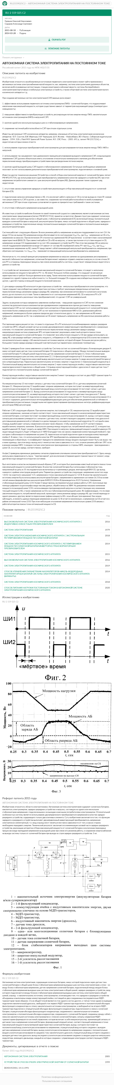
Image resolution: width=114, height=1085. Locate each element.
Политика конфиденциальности (57, 1077)
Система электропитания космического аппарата (32, 582)
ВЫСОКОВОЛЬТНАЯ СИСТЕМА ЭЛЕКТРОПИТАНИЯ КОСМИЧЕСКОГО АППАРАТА (42, 560)
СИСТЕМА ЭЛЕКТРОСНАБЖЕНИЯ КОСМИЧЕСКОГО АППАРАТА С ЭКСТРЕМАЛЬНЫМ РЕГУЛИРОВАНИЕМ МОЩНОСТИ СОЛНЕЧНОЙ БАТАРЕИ (44, 536)
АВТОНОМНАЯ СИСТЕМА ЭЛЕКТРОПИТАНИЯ (26, 1056)
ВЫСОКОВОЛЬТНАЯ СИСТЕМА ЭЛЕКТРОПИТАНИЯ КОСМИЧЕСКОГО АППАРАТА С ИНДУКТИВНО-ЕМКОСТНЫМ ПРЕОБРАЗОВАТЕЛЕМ (43, 522)
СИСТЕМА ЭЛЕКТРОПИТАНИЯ (18, 530)
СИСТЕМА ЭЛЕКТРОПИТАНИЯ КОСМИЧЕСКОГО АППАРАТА (32, 554)
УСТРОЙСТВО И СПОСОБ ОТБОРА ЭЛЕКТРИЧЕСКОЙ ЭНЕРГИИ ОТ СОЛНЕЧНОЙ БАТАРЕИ (46, 1062)
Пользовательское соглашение (57, 1081)
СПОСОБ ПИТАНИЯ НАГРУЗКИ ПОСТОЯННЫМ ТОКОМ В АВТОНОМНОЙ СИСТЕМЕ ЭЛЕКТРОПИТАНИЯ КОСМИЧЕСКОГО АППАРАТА (43, 589)
